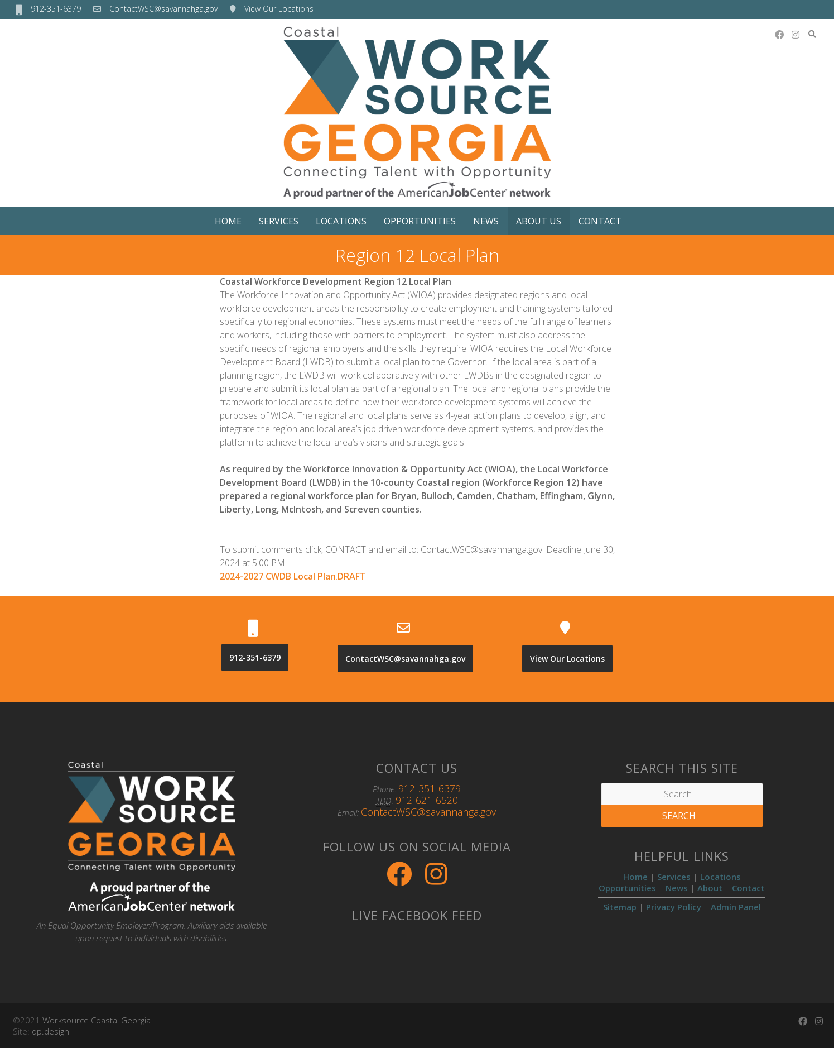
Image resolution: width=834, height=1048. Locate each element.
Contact (600, 221)
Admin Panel (736, 906)
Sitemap (620, 906)
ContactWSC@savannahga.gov (163, 8)
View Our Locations (279, 8)
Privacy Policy (673, 906)
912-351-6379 (56, 8)
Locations (341, 221)
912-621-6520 (427, 800)
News (486, 221)
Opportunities (420, 221)
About (709, 887)
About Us (538, 221)
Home (228, 221)
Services (278, 221)
